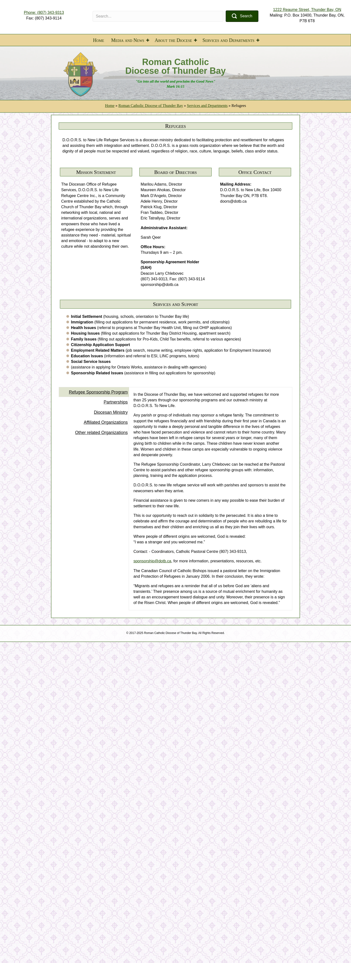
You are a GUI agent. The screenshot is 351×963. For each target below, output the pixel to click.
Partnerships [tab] (116, 402)
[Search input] (158, 16)
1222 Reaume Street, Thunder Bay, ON (307, 10)
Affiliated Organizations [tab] (106, 422)
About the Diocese (173, 40)
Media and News (127, 40)
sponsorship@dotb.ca (152, 561)
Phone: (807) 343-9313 (44, 12)
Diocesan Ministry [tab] (111, 412)
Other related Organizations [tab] (101, 432)
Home (98, 40)
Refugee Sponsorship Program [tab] (98, 392)
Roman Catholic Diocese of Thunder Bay (150, 106)
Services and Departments (228, 40)
